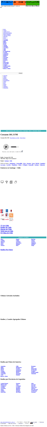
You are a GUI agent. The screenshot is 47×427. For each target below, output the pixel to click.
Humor (4, 84)
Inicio (4, 29)
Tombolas (5, 86)
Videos (4, 76)
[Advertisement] (23, 18)
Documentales (6, 80)
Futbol (4, 81)
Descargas (5, 79)
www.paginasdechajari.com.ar (8, 422)
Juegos (4, 85)
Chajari (4, 30)
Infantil (4, 78)
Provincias (5, 39)
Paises (4, 37)
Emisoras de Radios (7, 33)
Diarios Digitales (7, 34)
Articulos (5, 75)
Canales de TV (6, 31)
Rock (4, 83)
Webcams (5, 36)
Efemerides (5, 87)
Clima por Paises (7, 35)
